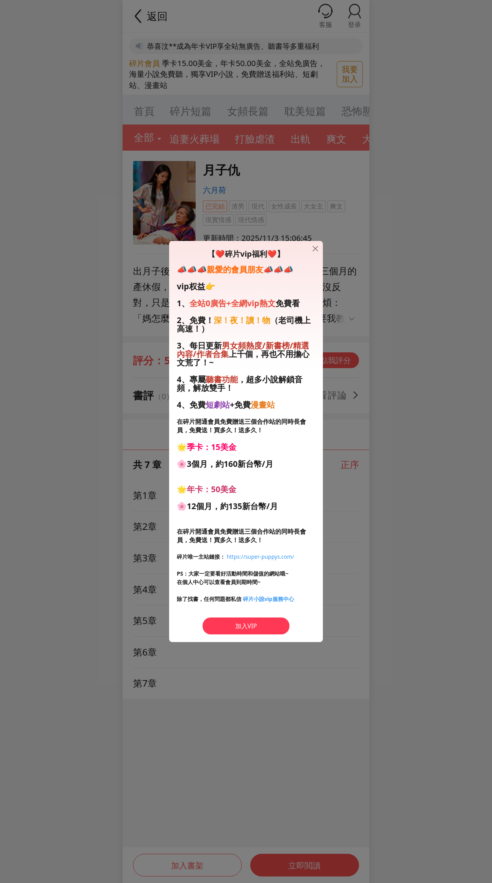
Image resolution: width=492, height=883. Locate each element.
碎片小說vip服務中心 (268, 598)
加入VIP (246, 626)
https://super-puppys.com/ (260, 556)
